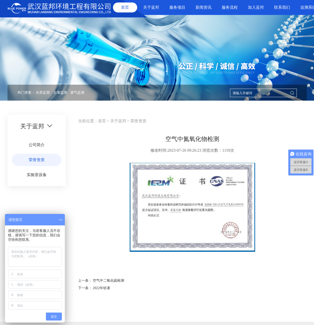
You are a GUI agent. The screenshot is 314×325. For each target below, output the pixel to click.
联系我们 (282, 7)
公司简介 (37, 145)
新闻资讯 (203, 7)
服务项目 (177, 7)
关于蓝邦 (151, 7)
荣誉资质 (37, 160)
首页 (125, 7)
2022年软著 (101, 288)
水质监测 (43, 92)
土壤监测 (60, 92)
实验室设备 (37, 175)
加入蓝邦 (256, 7)
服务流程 (230, 7)
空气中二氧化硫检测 (108, 280)
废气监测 (77, 92)
